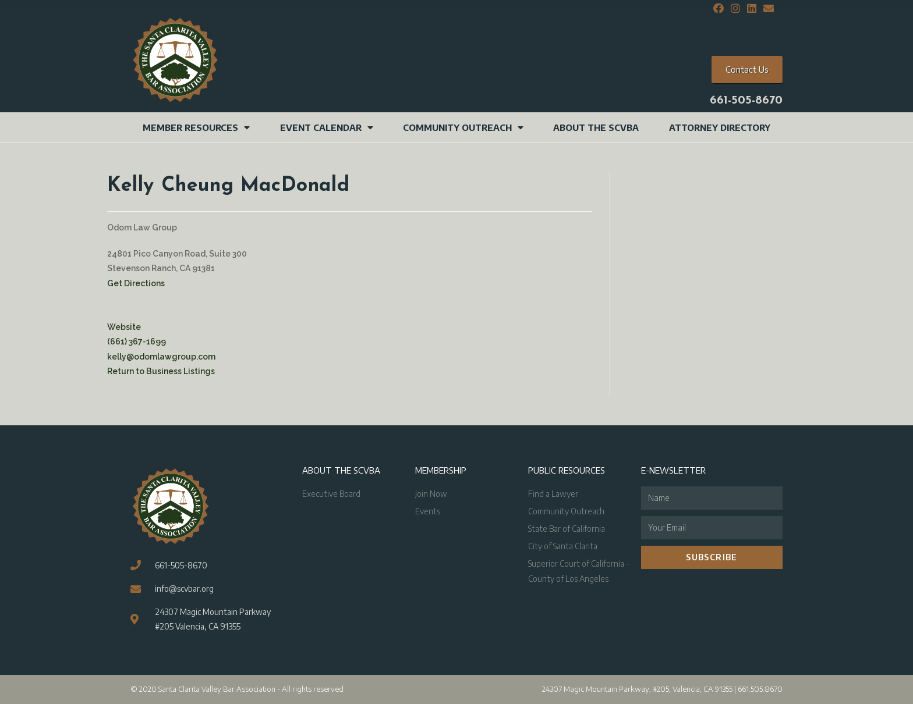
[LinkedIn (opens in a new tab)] (752, 9)
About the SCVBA (596, 127)
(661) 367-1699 (136, 341)
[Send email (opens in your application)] (767, 9)
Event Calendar (326, 127)
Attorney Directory (719, 127)
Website (124, 327)
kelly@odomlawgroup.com (161, 356)
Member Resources (196, 127)
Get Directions (136, 283)
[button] (747, 69)
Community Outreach (463, 127)
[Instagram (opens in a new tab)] (735, 9)
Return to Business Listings (161, 371)
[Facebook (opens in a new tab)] (718, 9)
